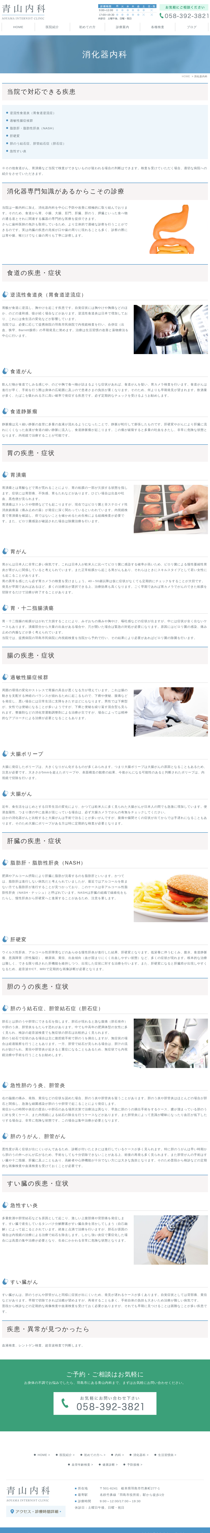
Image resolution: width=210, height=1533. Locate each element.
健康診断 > (110, 1456)
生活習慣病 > (167, 1446)
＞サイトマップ (17, 1526)
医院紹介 (52, 27)
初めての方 (87, 27)
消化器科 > (141, 1446)
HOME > (44, 1446)
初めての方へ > (95, 1446)
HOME (18, 27)
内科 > (119, 1446)
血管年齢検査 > (82, 1456)
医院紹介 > (67, 1446)
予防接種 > (134, 1456)
